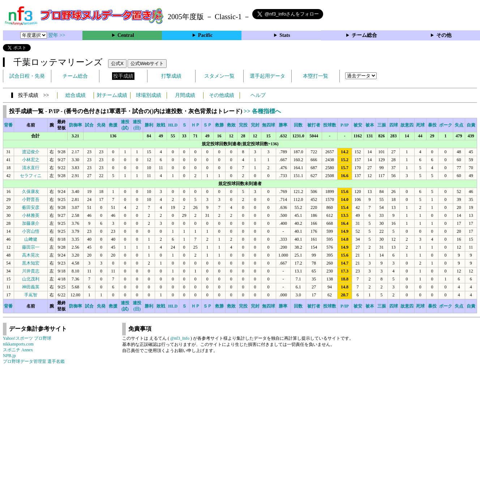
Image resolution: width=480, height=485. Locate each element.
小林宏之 (30, 159)
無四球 (268, 125)
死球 (420, 125)
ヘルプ (258, 95)
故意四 (406, 125)
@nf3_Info (179, 338)
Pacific (205, 35)
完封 (255, 125)
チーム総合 (364, 35)
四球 (393, 125)
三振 (381, 125)
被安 (357, 125)
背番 (8, 125)
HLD (172, 125)
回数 (298, 125)
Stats (284, 35)
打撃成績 (171, 76)
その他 (443, 35)
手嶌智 (30, 294)
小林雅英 (30, 215)
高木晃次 (30, 255)
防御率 (75, 125)
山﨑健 (30, 239)
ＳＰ (207, 125)
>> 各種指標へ (262, 111)
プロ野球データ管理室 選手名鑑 (34, 361)
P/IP (344, 125)
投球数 (329, 125)
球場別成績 (148, 95)
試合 (89, 125)
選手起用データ (267, 76)
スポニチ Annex (18, 349)
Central (125, 35)
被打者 (313, 125)
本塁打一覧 (315, 76)
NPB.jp (9, 355)
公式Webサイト (147, 63)
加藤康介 (30, 223)
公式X (117, 63)
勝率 (283, 125)
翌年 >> (56, 35)
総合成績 (75, 95)
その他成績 (221, 95)
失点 (459, 125)
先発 (101, 125)
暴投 (432, 125)
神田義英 (30, 286)
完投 (243, 125)
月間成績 (185, 95)
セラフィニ (31, 175)
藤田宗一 (30, 247)
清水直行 (30, 167)
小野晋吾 (30, 199)
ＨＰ (195, 125)
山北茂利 (30, 279)
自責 (471, 125)
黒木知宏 (30, 263)
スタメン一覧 (219, 76)
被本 (369, 125)
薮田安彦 (30, 207)
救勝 (219, 125)
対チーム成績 (112, 95)
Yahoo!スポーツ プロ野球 (27, 338)
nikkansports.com (18, 344)
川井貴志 (30, 271)
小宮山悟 (30, 231)
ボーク (445, 125)
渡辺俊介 (30, 151)
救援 (113, 125)
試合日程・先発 (27, 76)
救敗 (231, 125)
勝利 (149, 125)
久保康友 (30, 191)
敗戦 (161, 125)
